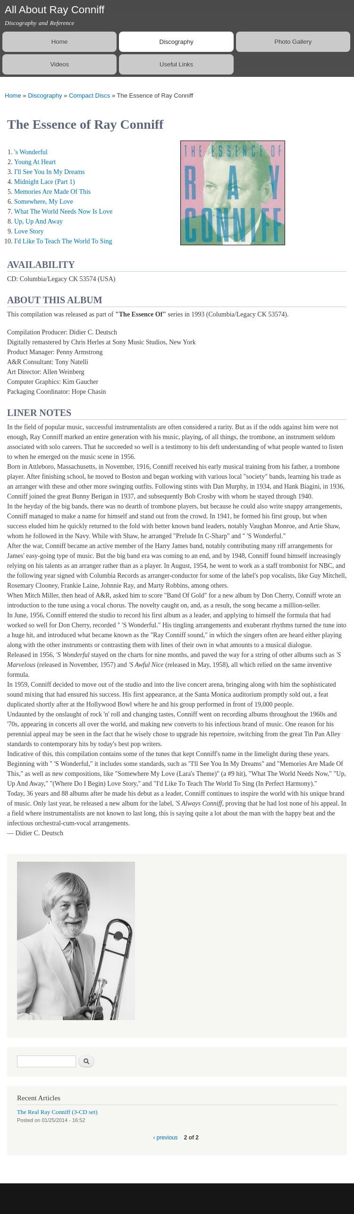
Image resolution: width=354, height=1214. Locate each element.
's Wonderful (31, 152)
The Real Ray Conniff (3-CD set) (57, 1112)
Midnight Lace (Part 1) (44, 181)
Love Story (29, 231)
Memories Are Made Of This (52, 191)
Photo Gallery (293, 41)
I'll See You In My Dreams (49, 171)
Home (59, 41)
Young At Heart (35, 162)
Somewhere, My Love (43, 201)
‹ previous (165, 1137)
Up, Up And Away (38, 221)
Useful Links (176, 64)
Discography (176, 41)
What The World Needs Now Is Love (63, 211)
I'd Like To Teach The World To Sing (63, 241)
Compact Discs (89, 95)
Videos (59, 64)
